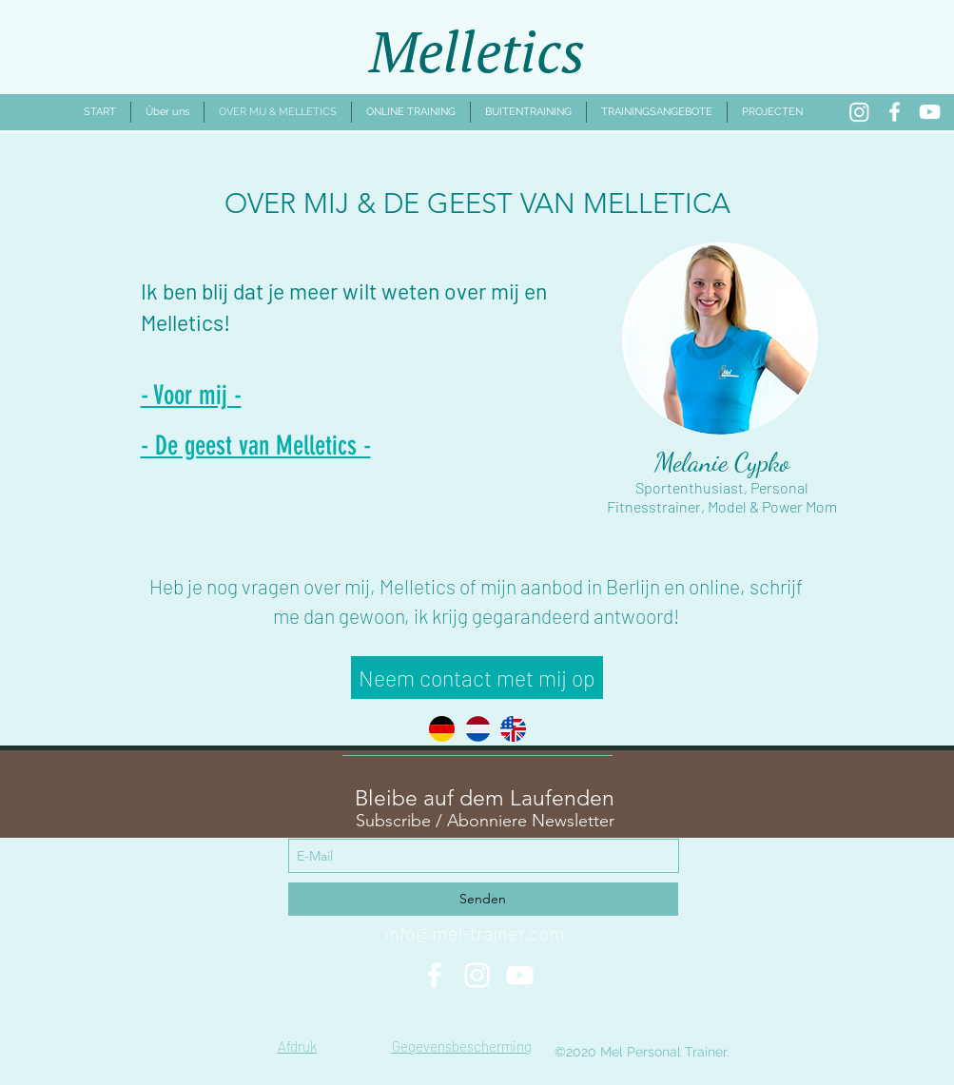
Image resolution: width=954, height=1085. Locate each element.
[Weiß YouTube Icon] (519, 975)
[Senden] (483, 899)
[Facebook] (894, 112)
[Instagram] (859, 112)
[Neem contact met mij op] (477, 677)
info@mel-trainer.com (474, 932)
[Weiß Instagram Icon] (477, 975)
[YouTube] (930, 112)
